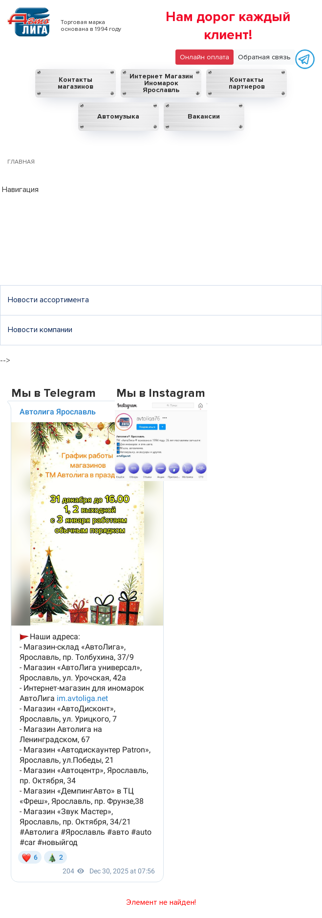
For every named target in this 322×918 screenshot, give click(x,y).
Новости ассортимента (48, 300)
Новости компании (40, 330)
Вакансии (204, 116)
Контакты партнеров (247, 83)
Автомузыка (118, 116)
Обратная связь (264, 57)
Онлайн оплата (204, 57)
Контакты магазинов (75, 83)
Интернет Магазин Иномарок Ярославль (161, 83)
